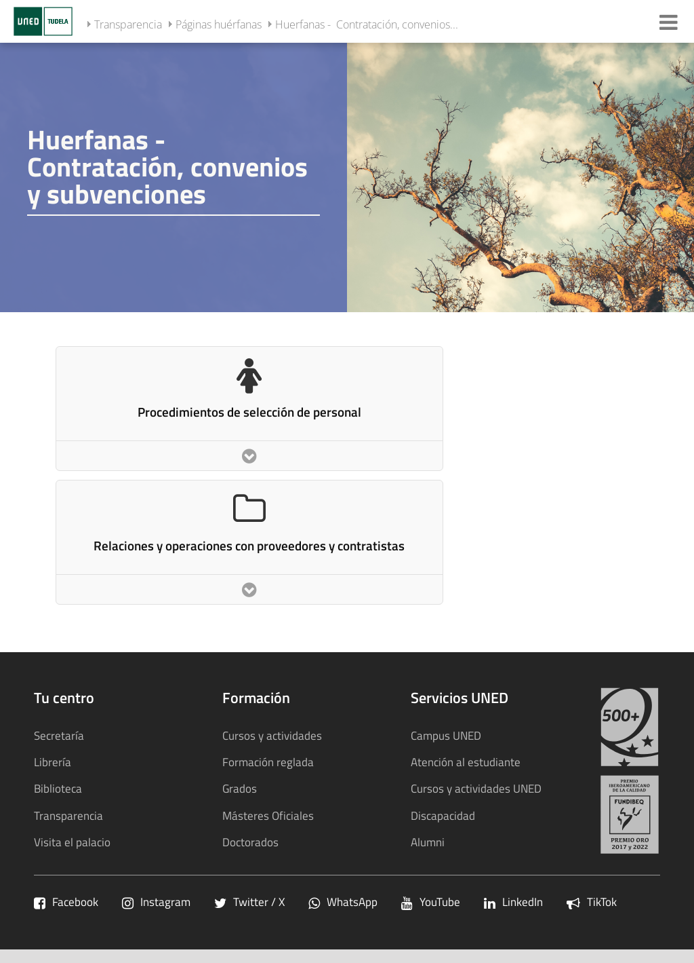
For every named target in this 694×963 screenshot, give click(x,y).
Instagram (156, 901)
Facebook (66, 901)
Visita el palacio (72, 841)
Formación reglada (268, 761)
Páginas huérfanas (219, 24)
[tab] (347, 176)
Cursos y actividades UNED (476, 788)
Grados (239, 788)
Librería (52, 761)
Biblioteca (58, 788)
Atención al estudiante (465, 761)
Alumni (428, 841)
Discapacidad (443, 815)
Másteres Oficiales (268, 815)
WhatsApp (342, 901)
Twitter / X (249, 901)
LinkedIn (513, 901)
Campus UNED (446, 735)
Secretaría (59, 735)
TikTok (592, 901)
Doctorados (250, 841)
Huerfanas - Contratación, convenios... (366, 24)
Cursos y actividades (272, 735)
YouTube (430, 901)
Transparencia (128, 24)
